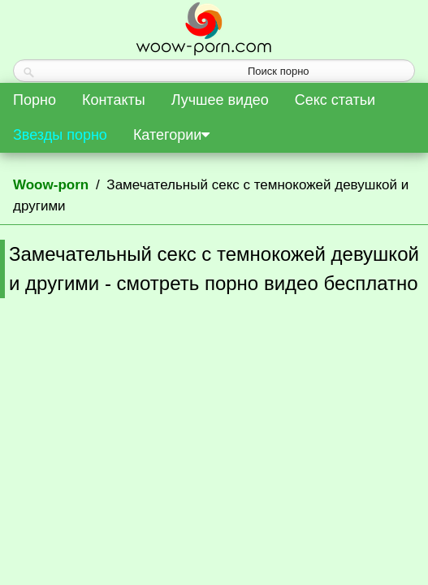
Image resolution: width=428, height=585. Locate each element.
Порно (34, 100)
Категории (171, 135)
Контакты (113, 100)
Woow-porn (51, 185)
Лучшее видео (220, 100)
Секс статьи (335, 100)
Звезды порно (60, 135)
